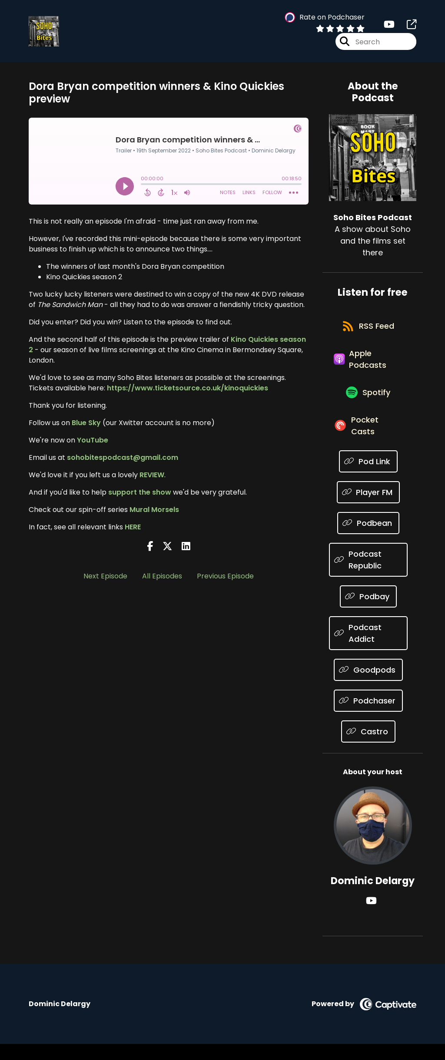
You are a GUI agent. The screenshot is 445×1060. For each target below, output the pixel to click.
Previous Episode (225, 578)
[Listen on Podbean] (368, 539)
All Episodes (162, 578)
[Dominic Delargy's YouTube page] (372, 917)
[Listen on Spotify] (368, 404)
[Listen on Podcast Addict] (368, 649)
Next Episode (105, 578)
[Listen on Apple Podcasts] (368, 367)
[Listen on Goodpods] (368, 686)
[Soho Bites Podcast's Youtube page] (389, 26)
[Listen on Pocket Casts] (368, 441)
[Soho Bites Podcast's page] (406, 26)
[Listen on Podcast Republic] (368, 576)
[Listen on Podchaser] (368, 717)
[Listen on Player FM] (368, 508)
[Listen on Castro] (368, 747)
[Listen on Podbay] (368, 612)
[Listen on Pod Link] (368, 477)
